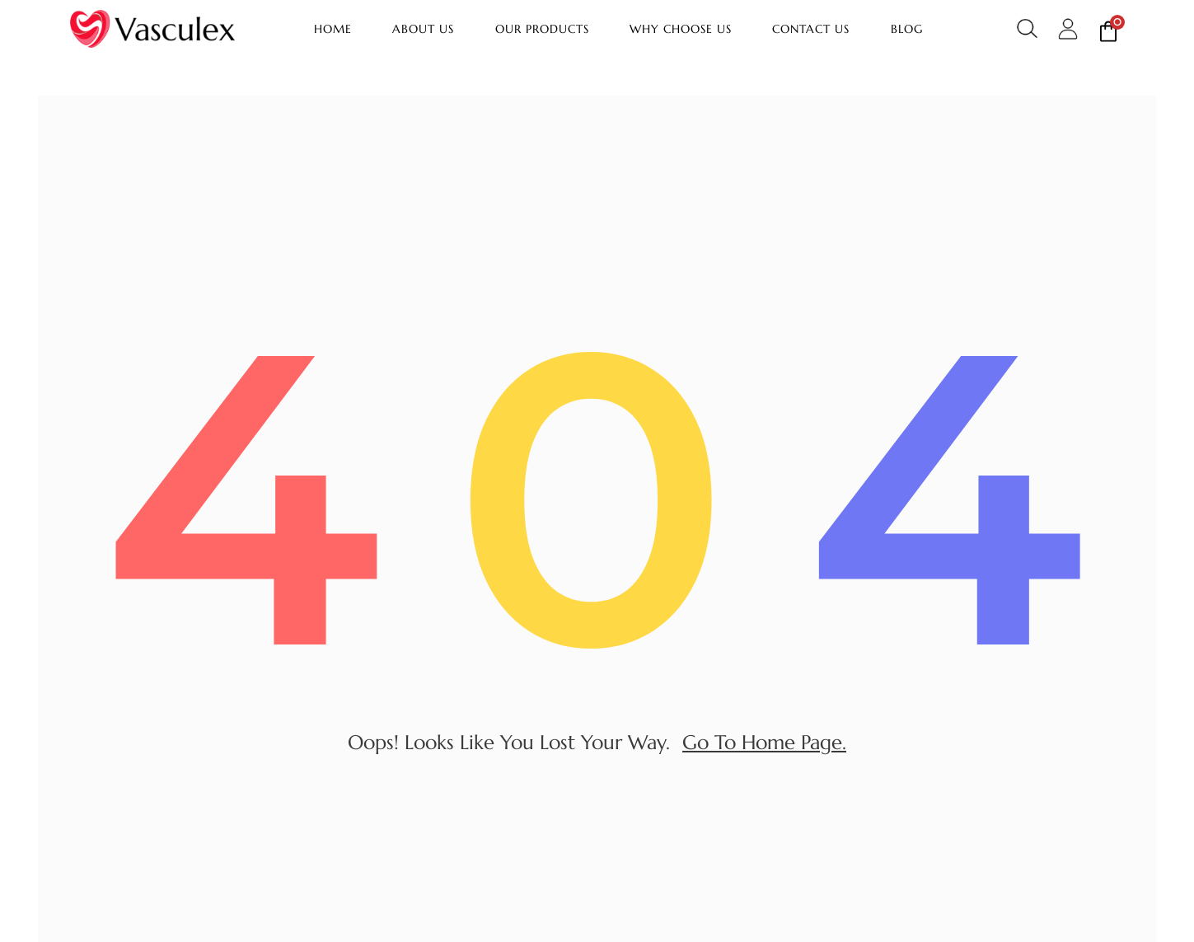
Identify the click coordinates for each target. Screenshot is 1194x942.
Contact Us (811, 28)
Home (333, 28)
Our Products (542, 28)
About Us (423, 28)
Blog (907, 28)
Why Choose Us (681, 28)
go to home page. (764, 745)
